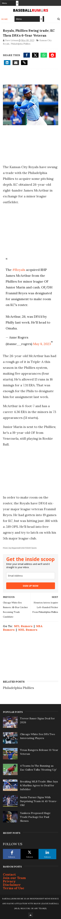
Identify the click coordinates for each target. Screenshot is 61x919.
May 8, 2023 (42, 344)
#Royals (18, 270)
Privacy (9, 881)
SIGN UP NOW (30, 585)
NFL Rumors (23, 626)
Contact (9, 874)
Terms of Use (13, 888)
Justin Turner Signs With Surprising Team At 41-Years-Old (38, 801)
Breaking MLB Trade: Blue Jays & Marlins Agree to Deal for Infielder (39, 785)
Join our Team (14, 878)
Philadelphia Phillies (20, 43)
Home (4, 19)
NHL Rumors (27, 630)
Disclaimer (12, 885)
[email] (30, 575)
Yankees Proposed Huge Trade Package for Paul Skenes (35, 816)
